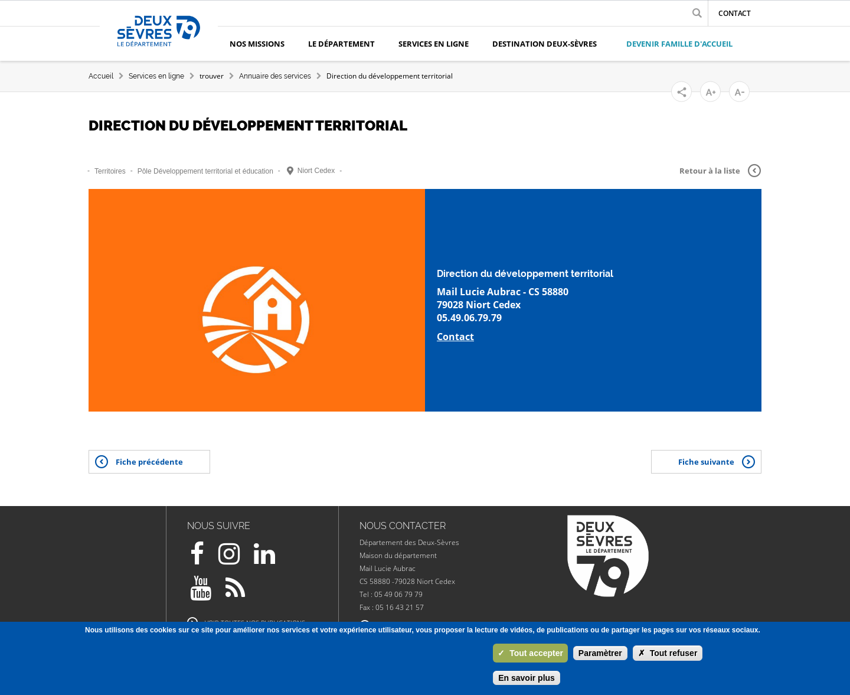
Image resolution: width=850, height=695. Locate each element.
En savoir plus (526, 678)
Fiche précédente (139, 461)
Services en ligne (156, 76)
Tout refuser (668, 653)
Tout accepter (530, 653)
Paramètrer (600, 653)
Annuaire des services (275, 76)
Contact (734, 13)
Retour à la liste (720, 170)
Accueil (101, 76)
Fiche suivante (716, 461)
